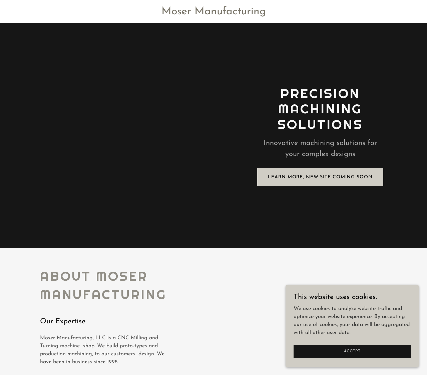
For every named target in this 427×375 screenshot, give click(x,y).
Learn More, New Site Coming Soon (320, 177)
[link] (213, 13)
